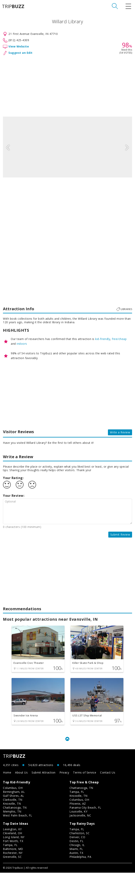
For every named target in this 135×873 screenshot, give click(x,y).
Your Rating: (13, 478)
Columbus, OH (13, 788)
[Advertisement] (67, 85)
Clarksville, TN (12, 800)
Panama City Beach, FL (85, 808)
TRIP (13, 6)
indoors (22, 343)
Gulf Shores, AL (13, 796)
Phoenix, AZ (77, 804)
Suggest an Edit (20, 53)
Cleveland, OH (12, 833)
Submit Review (120, 534)
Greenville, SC (12, 857)
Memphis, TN (12, 812)
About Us (21, 773)
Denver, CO (77, 837)
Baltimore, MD (13, 849)
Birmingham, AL (14, 792)
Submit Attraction (44, 773)
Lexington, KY (12, 829)
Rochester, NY (13, 853)
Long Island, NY (14, 837)
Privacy (64, 773)
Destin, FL (76, 841)
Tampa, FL (76, 792)
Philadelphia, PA (80, 857)
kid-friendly (102, 339)
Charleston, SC (79, 833)
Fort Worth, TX (13, 841)
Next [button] (127, 147)
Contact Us (107, 773)
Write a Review (120, 432)
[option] (67, 147)
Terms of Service (84, 773)
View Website (18, 46)
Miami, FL (76, 849)
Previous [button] (8, 147)
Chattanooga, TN (15, 808)
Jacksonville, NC (80, 816)
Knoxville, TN (12, 804)
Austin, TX (76, 853)
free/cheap (119, 339)
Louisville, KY (78, 812)
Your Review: (13, 496)
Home (7, 773)
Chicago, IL (77, 845)
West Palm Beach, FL (17, 816)
